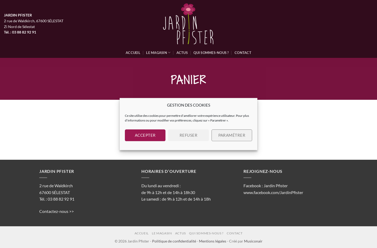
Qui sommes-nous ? (211, 53)
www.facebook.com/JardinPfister (273, 192)
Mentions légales (212, 241)
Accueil (133, 53)
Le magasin (158, 52)
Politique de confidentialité (174, 241)
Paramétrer (232, 135)
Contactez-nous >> (56, 211)
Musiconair (253, 241)
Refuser (188, 135)
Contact (243, 53)
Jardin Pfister (276, 185)
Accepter (145, 135)
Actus (182, 53)
